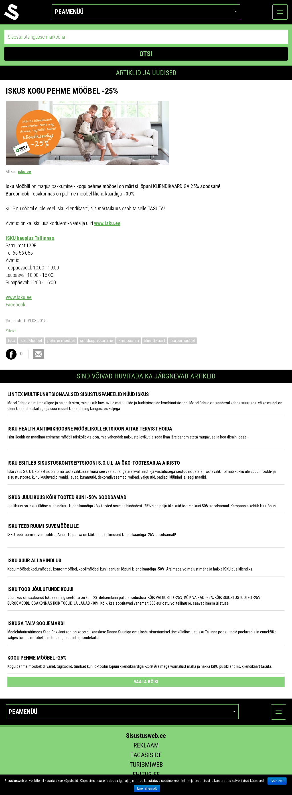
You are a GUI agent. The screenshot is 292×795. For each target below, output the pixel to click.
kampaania (129, 340)
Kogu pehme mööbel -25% (36, 658)
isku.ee (24, 171)
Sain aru (277, 781)
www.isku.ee (107, 223)
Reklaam (146, 745)
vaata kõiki (146, 681)
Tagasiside (146, 755)
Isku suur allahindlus (34, 560)
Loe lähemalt (147, 788)
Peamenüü (146, 11)
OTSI (146, 54)
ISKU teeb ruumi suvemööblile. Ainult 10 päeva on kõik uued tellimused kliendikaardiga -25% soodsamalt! (91, 534)
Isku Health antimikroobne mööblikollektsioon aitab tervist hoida (89, 429)
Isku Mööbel (31, 340)
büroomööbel (183, 340)
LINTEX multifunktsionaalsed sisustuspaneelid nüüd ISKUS (78, 394)
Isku (11, 340)
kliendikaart (154, 340)
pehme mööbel (61, 340)
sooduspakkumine (96, 340)
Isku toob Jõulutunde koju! (40, 589)
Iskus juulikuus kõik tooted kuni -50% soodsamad (66, 497)
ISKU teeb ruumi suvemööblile (43, 526)
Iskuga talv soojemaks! (36, 623)
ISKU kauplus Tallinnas (30, 238)
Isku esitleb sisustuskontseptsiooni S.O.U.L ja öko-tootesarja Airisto (93, 463)
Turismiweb (146, 764)
